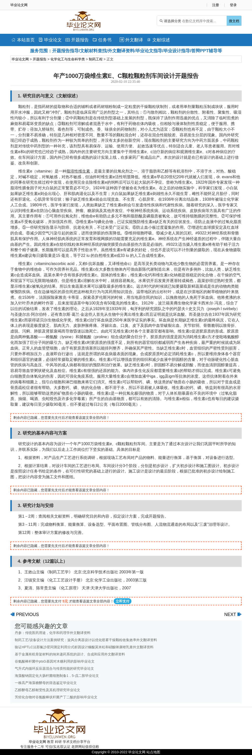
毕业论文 (50, 39)
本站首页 (23, 39)
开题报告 (77, 39)
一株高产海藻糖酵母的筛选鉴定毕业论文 (46, 683)
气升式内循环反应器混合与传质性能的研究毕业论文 (54, 668)
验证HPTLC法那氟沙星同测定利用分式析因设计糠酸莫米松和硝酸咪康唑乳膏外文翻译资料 (84, 647)
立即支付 (122, 601)
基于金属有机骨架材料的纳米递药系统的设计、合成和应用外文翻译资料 (70, 654)
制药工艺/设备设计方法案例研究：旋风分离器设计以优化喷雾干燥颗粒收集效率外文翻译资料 (86, 640)
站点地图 (153, 752)
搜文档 (234, 21)
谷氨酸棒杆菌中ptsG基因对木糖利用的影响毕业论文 (54, 661)
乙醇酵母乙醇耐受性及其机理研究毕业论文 (47, 690)
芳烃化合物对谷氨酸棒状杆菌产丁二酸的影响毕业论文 (56, 697)
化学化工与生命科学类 (67, 59)
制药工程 (96, 59)
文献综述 (158, 39)
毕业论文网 (20, 59)
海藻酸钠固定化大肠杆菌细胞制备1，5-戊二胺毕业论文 (57, 676)
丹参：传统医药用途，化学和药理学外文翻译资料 (53, 633)
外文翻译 (131, 39)
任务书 (102, 39)
